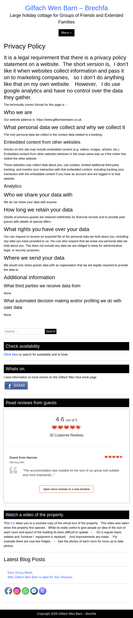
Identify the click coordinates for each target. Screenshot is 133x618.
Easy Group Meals (20, 572)
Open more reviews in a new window (66, 489)
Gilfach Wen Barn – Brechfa (66, 8)
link (12, 523)
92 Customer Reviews (66, 435)
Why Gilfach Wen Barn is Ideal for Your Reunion (40, 577)
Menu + (66, 32)
